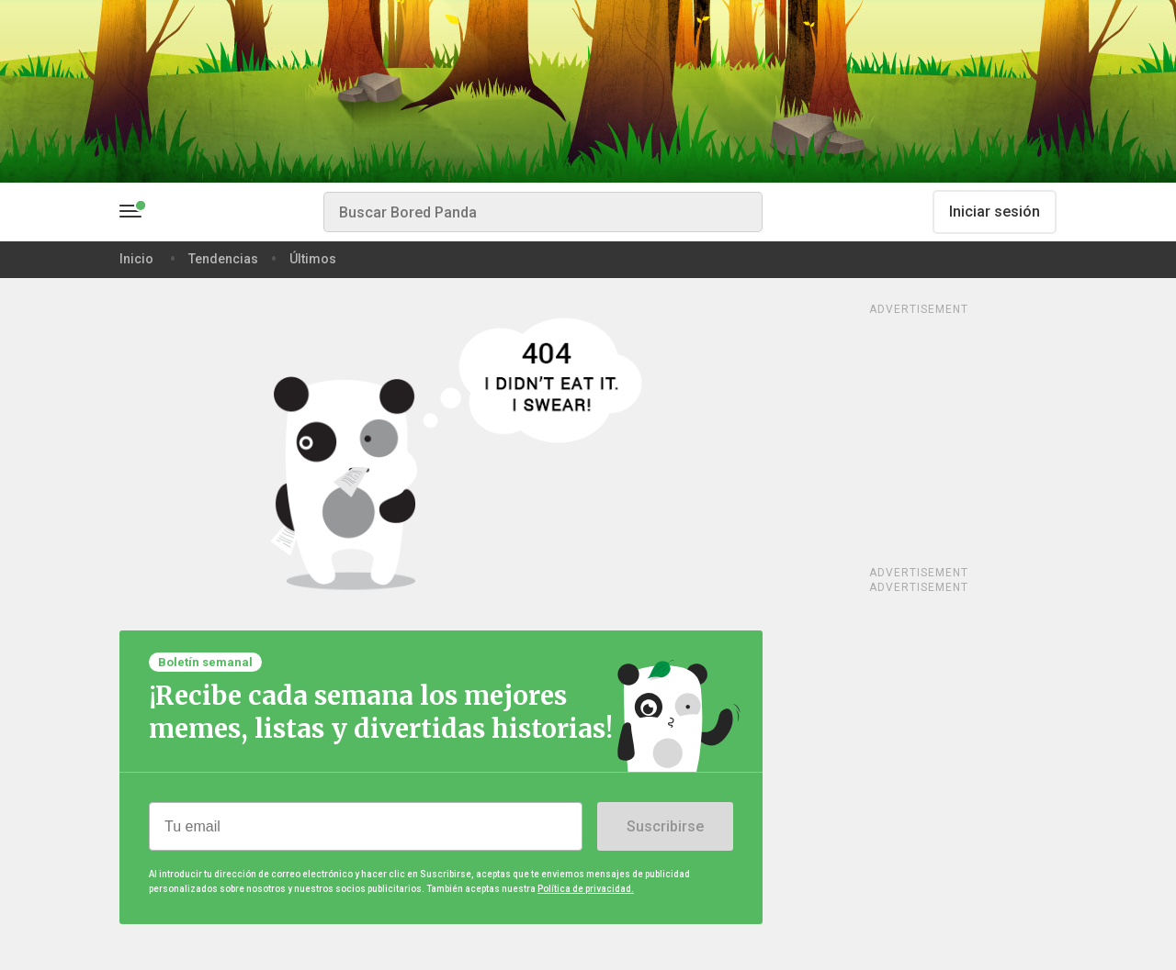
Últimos (312, 258)
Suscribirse (665, 826)
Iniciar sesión (994, 211)
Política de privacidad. (585, 889)
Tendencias (223, 258)
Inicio (136, 258)
